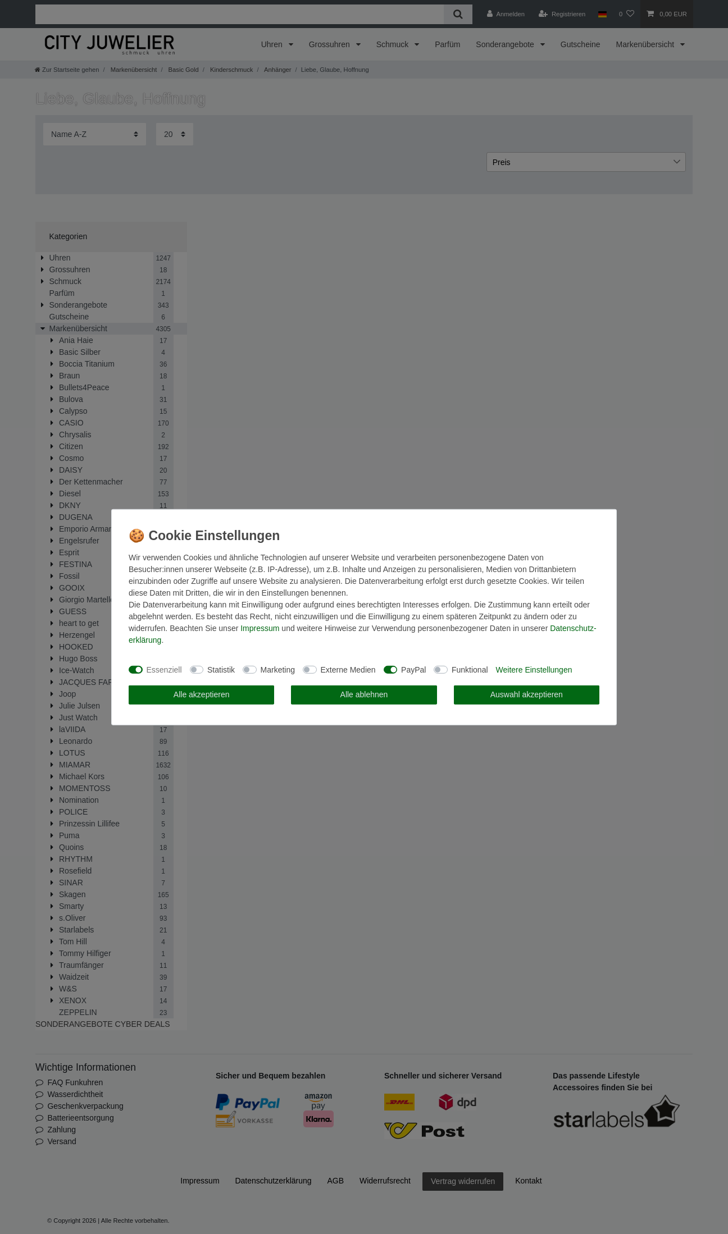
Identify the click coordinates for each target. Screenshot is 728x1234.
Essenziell (164, 669)
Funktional (470, 669)
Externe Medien (348, 669)
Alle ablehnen (364, 694)
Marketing (278, 669)
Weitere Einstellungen (534, 669)
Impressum (259, 628)
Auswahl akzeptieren (526, 694)
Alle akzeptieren (202, 694)
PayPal (413, 669)
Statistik (221, 669)
